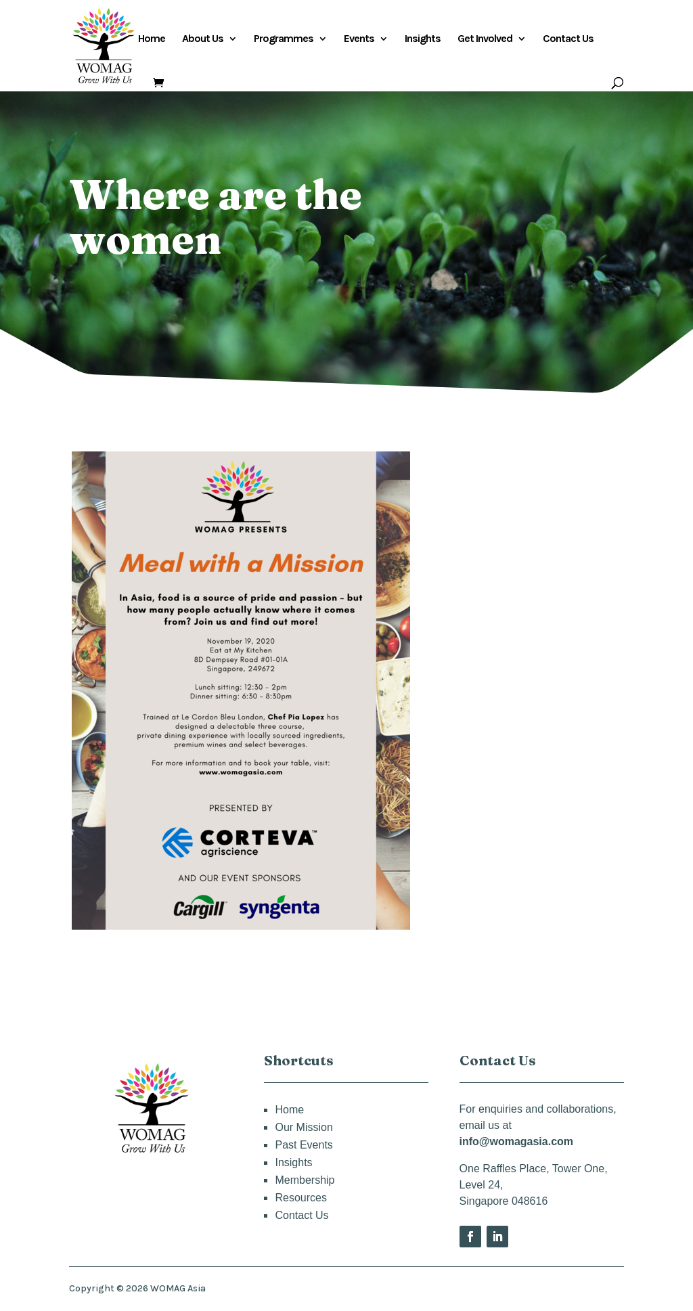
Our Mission (303, 1127)
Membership (304, 1180)
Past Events (303, 1145)
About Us (202, 39)
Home (151, 39)
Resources (300, 1197)
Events (359, 39)
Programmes (283, 39)
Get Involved (484, 39)
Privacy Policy (589, 1289)
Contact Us (568, 39)
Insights (423, 39)
